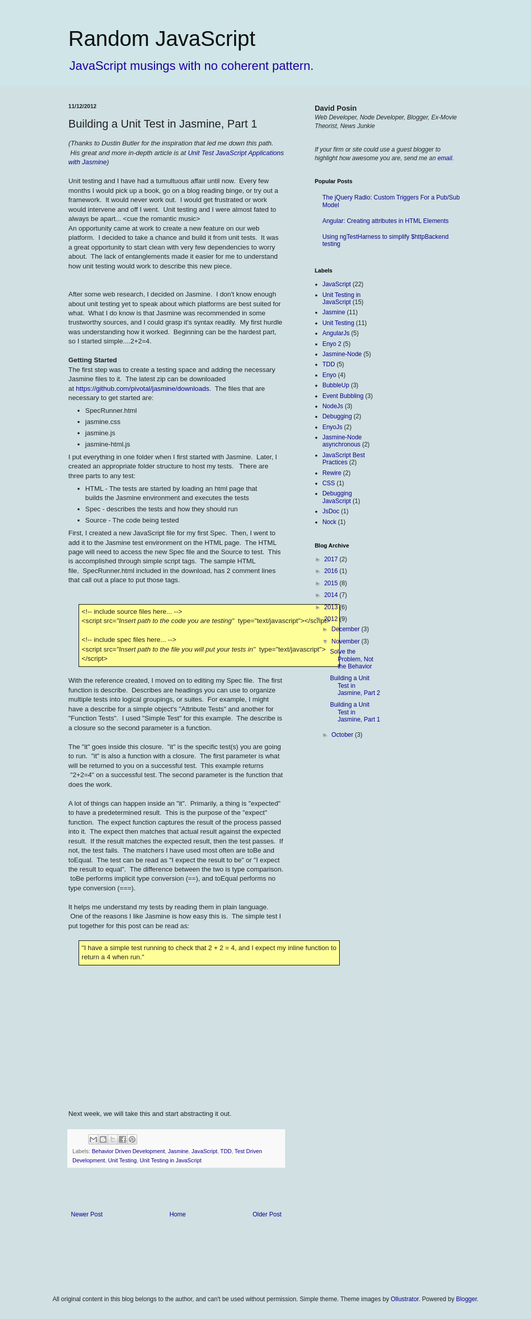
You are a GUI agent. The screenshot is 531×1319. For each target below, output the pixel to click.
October (343, 734)
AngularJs (335, 333)
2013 (331, 607)
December (347, 629)
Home (177, 1214)
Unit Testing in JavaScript (170, 1160)
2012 (331, 619)
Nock (329, 522)
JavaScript (204, 1151)
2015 (331, 583)
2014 (331, 595)
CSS (328, 483)
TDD (226, 1151)
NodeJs (332, 406)
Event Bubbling (343, 396)
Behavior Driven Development (128, 1151)
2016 (331, 571)
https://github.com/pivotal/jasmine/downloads (143, 388)
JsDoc (330, 511)
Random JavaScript (162, 39)
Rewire (331, 473)
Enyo (329, 375)
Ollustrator (405, 1299)
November (347, 641)
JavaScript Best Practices (343, 459)
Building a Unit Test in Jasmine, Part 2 (355, 685)
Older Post (267, 1214)
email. (446, 158)
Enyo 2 (331, 343)
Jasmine (178, 1151)
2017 (331, 559)
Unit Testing (122, 1160)
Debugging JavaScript (337, 497)
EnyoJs (332, 427)
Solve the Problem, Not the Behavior (351, 659)
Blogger (466, 1299)
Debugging (337, 416)
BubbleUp (335, 385)
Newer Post (87, 1214)
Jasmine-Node (342, 354)
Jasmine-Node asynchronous (342, 441)
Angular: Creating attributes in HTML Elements (385, 221)
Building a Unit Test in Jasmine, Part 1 (355, 712)
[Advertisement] (437, 420)
